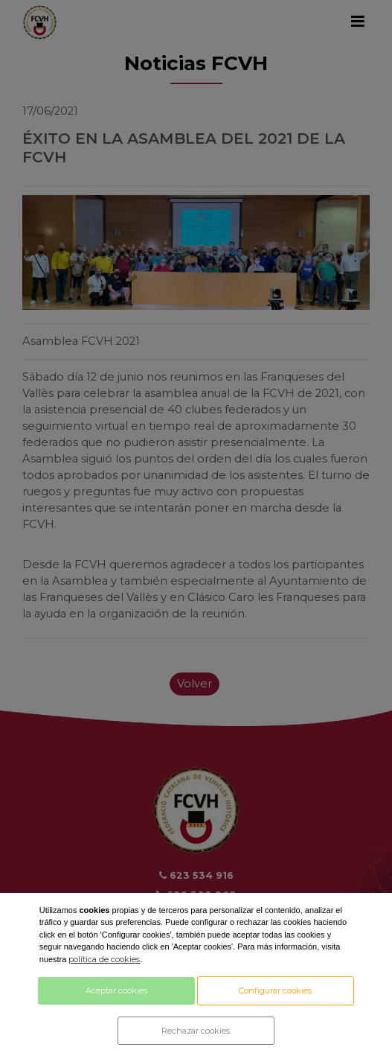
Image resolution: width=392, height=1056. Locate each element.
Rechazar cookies (195, 1030)
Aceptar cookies (116, 990)
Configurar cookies (275, 990)
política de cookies (104, 959)
